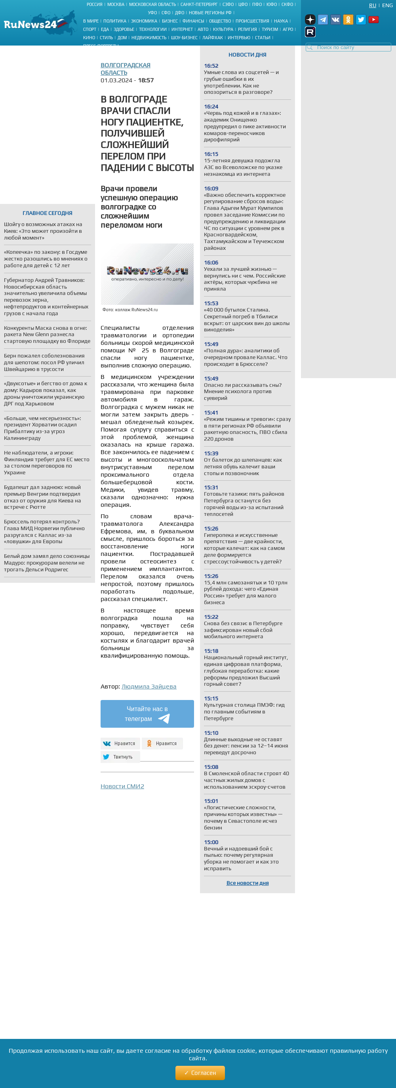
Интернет (182, 29)
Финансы (193, 21)
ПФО (257, 4)
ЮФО (272, 4)
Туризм (270, 29)
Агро (288, 29)
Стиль (106, 37)
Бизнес (170, 21)
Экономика (144, 21)
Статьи (262, 37)
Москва (115, 4)
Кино (89, 37)
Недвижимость (148, 37)
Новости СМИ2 (122, 786)
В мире (91, 21)
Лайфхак (212, 37)
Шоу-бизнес (184, 37)
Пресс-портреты (101, 46)
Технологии (153, 29)
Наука (281, 21)
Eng (387, 5)
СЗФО (228, 4)
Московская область (152, 4)
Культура (223, 29)
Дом (122, 37)
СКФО (287, 4)
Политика (114, 21)
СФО (166, 12)
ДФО (179, 12)
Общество (220, 21)
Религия (247, 29)
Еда (105, 29)
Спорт (89, 29)
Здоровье (124, 29)
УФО (152, 12)
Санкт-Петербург (199, 4)
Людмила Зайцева (149, 686)
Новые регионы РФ (210, 12)
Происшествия (252, 21)
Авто (203, 29)
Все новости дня (248, 883)
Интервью (239, 37)
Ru (372, 5)
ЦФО (243, 4)
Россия (95, 4)
